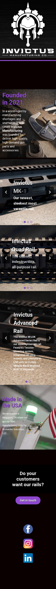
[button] (6, 192)
